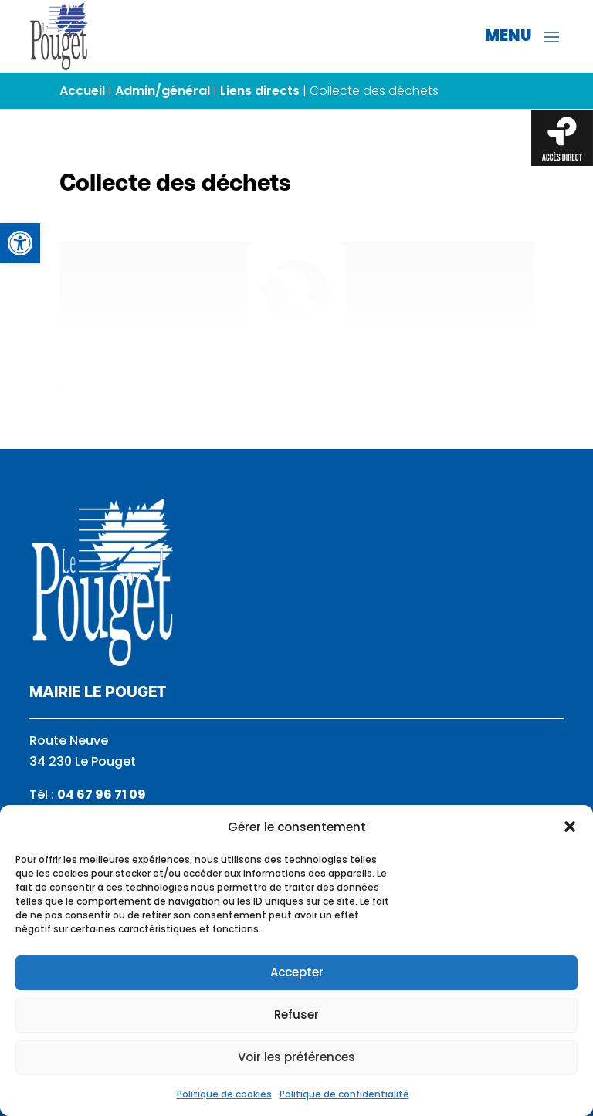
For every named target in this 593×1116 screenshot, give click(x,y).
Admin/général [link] (162, 91)
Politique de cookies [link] (224, 1094)
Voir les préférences (296, 1057)
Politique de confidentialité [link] (344, 1094)
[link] (20, 243)
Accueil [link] (82, 91)
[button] (570, 826)
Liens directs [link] (260, 91)
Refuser (296, 1014)
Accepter (297, 972)
